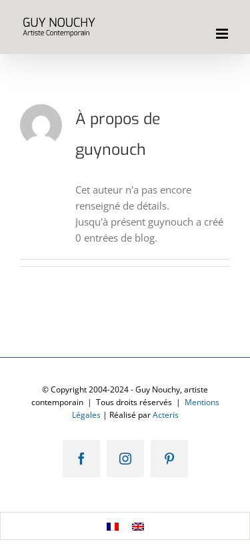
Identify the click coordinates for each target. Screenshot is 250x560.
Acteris (166, 415)
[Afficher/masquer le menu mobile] (223, 34)
